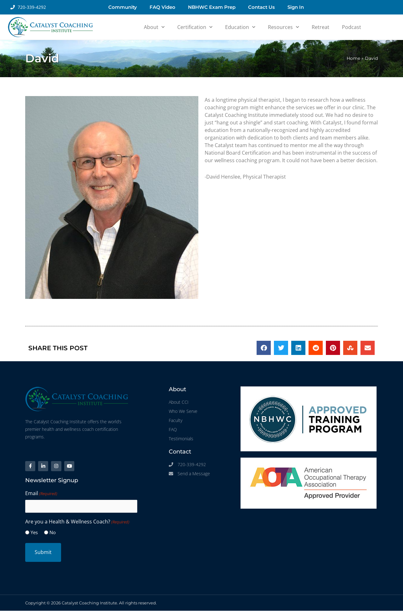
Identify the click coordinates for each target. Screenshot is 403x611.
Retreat (320, 27)
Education (240, 27)
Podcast (351, 27)
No (52, 532)
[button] (264, 348)
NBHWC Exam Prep (212, 7)
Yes (34, 532)
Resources (283, 27)
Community (122, 7)
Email (41, 494)
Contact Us (261, 7)
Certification (195, 27)
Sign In (295, 7)
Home (353, 58)
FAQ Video (162, 7)
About (154, 27)
